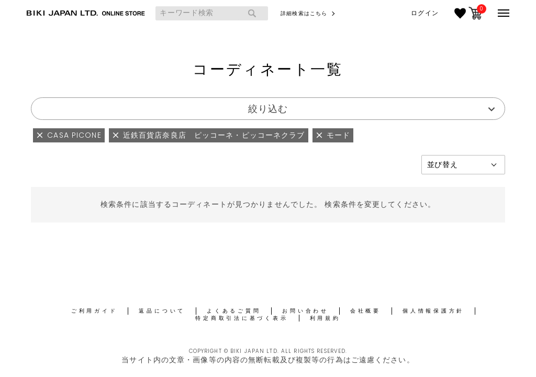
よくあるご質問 (234, 310)
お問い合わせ (305, 310)
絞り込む (268, 108)
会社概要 (365, 310)
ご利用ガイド (94, 310)
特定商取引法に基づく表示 (241, 318)
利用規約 (325, 318)
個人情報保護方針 (433, 310)
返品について (162, 310)
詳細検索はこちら (304, 13)
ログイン (424, 13)
